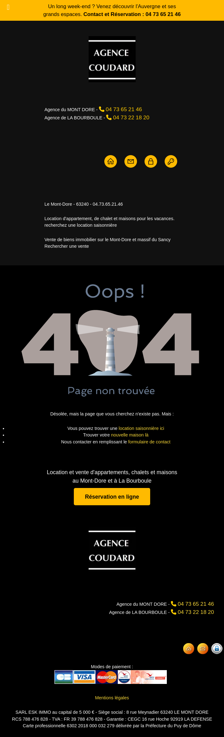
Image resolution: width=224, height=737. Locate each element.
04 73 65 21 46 (124, 109)
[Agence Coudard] (112, 550)
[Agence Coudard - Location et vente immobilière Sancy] (112, 59)
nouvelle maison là (129, 434)
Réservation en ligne (112, 496)
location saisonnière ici (141, 428)
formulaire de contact (149, 441)
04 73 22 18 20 (131, 117)
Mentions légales (112, 697)
